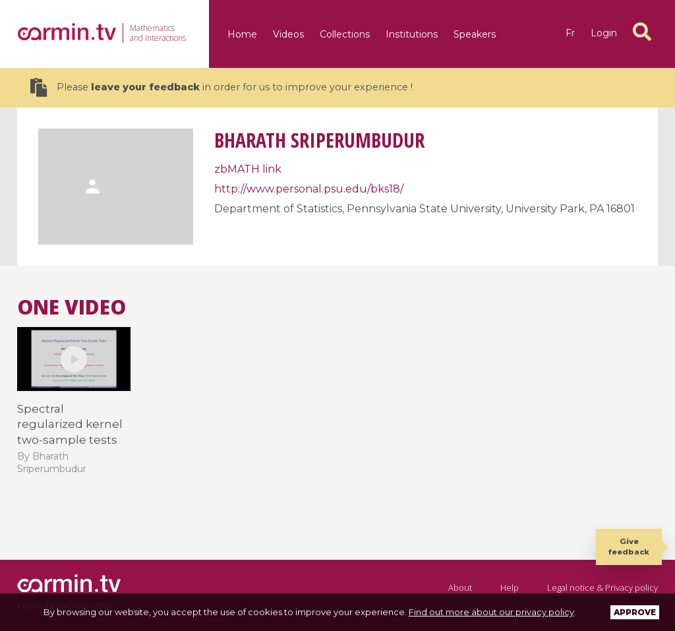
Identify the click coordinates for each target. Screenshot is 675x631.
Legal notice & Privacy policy (602, 587)
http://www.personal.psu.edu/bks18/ (308, 189)
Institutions (412, 34)
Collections (345, 34)
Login (604, 33)
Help (509, 587)
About (460, 587)
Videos (288, 34)
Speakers (475, 34)
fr (570, 33)
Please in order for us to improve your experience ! (221, 87)
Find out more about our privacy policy (491, 612)
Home (242, 34)
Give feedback (628, 546)
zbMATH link (247, 169)
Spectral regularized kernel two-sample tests (70, 424)
